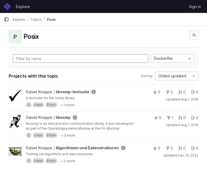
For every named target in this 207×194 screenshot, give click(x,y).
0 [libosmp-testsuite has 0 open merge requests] (182, 92)
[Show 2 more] (67, 161)
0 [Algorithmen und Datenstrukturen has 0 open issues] (194, 148)
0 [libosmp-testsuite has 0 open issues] (194, 92)
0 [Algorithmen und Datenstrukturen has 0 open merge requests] (182, 148)
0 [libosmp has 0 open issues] (194, 117)
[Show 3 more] (68, 135)
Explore (23, 6)
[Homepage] (7, 6)
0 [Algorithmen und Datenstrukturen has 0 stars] (156, 148)
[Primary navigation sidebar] (6, 19)
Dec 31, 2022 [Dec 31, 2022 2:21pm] (188, 155)
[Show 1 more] (67, 105)
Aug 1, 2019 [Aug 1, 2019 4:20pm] (189, 99)
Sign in (195, 6)
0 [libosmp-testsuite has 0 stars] (156, 92)
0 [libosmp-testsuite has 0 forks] (169, 92)
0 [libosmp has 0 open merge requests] (182, 117)
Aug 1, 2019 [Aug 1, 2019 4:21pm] (189, 125)
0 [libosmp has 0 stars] (157, 117)
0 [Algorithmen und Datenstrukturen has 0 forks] (169, 148)
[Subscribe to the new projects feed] (194, 35)
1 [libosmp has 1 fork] (170, 117)
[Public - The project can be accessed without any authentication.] (93, 92)
